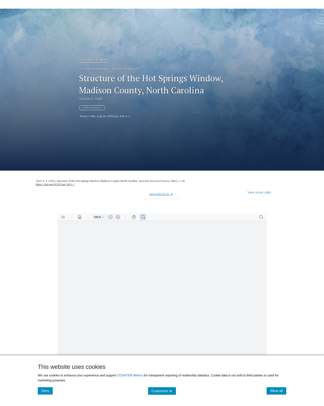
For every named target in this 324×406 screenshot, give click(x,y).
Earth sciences (92, 107)
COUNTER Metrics (130, 375)
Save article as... (160, 194)
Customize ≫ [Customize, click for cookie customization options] (164, 391)
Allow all (278, 391)
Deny (47, 391)
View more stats (259, 192)
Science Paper (93, 59)
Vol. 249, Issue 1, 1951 (94, 69)
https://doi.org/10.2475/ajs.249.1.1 (105, 116)
